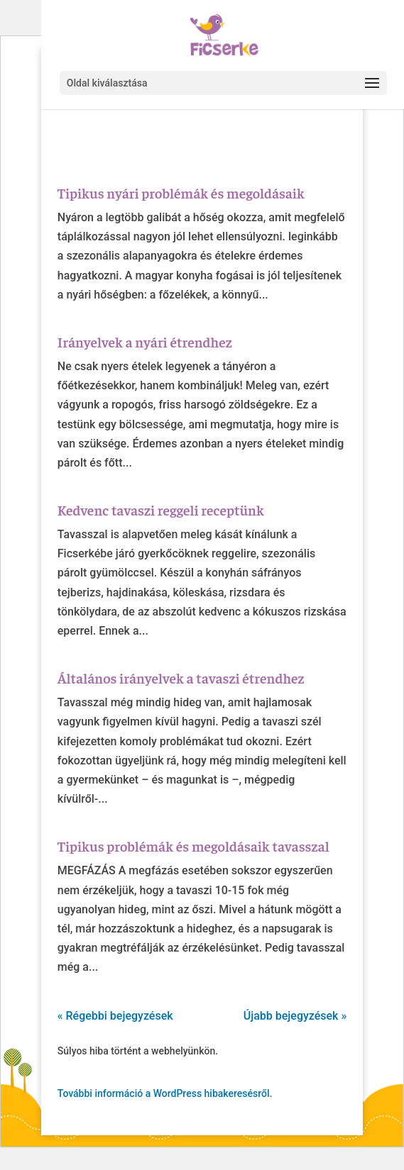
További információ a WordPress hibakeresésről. (165, 1093)
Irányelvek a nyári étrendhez (145, 341)
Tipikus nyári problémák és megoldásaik (181, 192)
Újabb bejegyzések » (295, 1016)
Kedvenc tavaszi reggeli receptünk (161, 509)
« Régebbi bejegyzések (115, 1016)
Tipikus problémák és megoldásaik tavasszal (193, 845)
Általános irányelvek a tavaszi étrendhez (181, 677)
